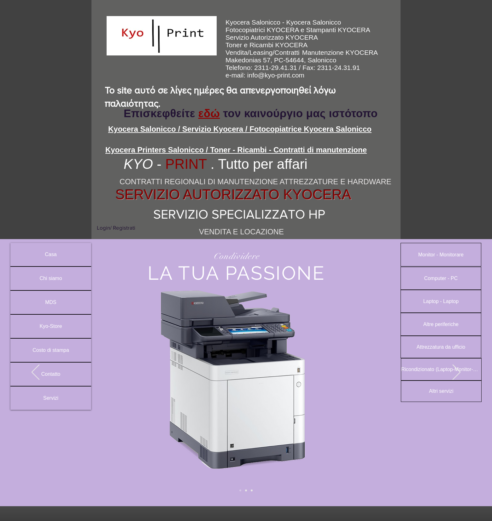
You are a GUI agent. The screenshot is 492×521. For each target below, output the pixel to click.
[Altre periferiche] (441, 324)
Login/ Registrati (116, 228)
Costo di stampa (50, 350)
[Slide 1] (246, 490)
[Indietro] (35, 372)
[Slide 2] (240, 490)
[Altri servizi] (441, 391)
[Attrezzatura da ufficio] (441, 347)
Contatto (50, 374)
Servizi (50, 398)
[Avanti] (456, 372)
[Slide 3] (252, 490)
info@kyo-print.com (275, 75)
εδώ (209, 113)
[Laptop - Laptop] (441, 301)
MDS (50, 302)
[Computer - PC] (441, 278)
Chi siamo (50, 278)
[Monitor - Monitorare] (441, 254)
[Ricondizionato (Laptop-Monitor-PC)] (441, 369)
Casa (50, 254)
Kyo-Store (50, 326)
